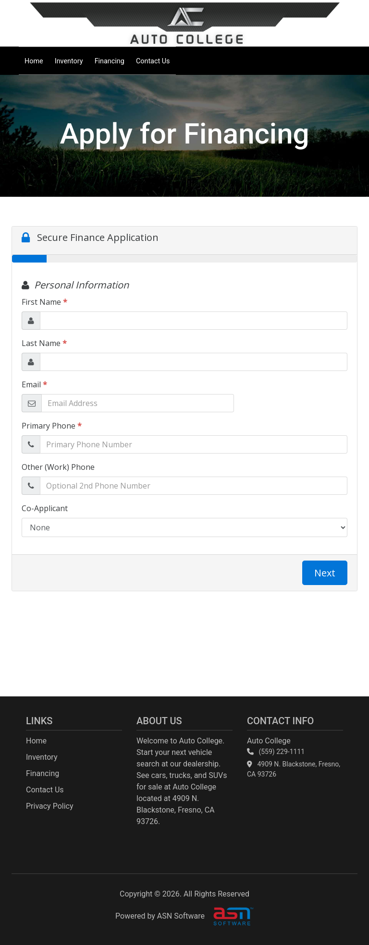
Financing (109, 61)
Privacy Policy (50, 806)
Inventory (69, 61)
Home (34, 61)
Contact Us (153, 61)
